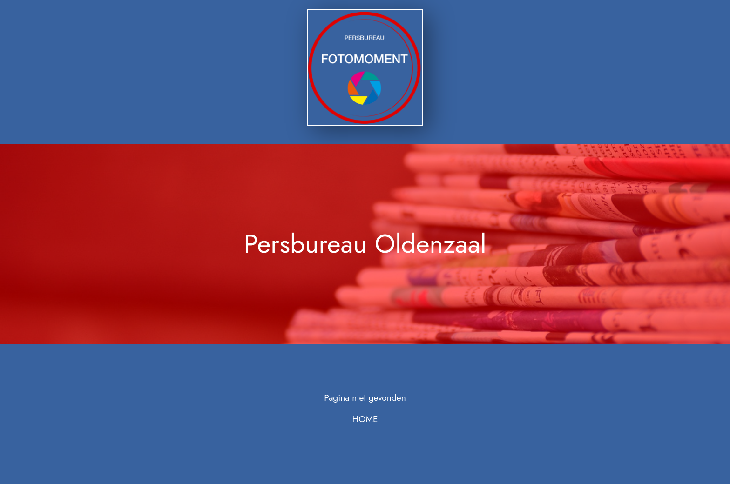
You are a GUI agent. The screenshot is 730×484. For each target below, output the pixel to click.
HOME (365, 418)
